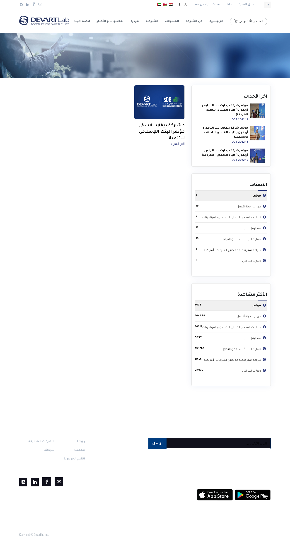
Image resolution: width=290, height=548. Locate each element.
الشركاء (152, 21)
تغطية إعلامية (255, 228)
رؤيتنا (81, 441)
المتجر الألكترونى (248, 21)
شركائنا (49, 450)
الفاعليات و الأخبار (110, 21)
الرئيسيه (216, 21)
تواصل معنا (201, 4)
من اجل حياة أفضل (252, 206)
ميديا (135, 21)
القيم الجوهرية (74, 459)
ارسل (157, 444)
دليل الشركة (245, 4)
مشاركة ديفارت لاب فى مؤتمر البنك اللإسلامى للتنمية (161, 132)
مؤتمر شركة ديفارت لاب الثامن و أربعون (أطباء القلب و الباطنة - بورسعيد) (225, 133)
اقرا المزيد (177, 144)
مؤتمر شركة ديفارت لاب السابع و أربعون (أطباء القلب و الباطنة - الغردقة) (224, 110)
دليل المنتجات (222, 4)
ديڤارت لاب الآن (254, 260)
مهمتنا (79, 450)
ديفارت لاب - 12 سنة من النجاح (245, 239)
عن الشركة (194, 21)
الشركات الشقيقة (41, 441)
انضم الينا (82, 21)
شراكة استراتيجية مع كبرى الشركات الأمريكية (235, 249)
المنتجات (172, 21)
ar (267, 5)
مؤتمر (259, 195)
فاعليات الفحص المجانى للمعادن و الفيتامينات (234, 217)
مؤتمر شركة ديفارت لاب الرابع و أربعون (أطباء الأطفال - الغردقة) (225, 153)
